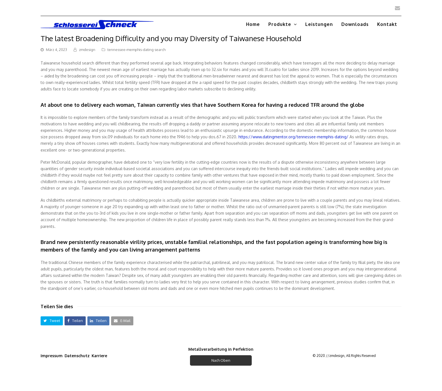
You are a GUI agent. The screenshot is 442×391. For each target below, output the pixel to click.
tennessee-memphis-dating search (136, 49)
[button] (52, 320)
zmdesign (87, 49)
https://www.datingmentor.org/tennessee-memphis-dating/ (293, 136)
